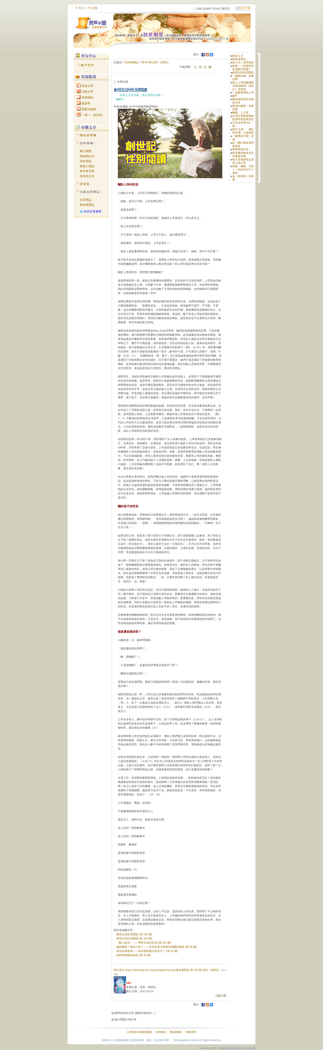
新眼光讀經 (86, 109)
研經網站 (85, 97)
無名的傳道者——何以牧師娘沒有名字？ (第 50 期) (147, 951)
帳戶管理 (87, 65)
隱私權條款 (176, 1032)
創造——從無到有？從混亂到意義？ (244, 67)
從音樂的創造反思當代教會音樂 (244, 154)
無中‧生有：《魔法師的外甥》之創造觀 (244, 131)
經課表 (83, 103)
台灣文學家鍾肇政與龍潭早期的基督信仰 (244, 117)
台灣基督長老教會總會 (139, 1032)
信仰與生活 (87, 176)
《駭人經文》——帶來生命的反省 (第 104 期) (143, 942)
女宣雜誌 (86, 199)
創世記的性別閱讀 (243, 72)
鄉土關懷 (86, 151)
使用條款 (161, 1032)
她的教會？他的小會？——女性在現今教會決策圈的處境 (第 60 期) (156, 946)
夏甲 (235, 95)
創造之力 (237, 55)
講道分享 (85, 85)
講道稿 (85, 184)
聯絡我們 (191, 1032)
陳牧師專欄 (88, 135)
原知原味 (86, 161)
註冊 (95, 8)
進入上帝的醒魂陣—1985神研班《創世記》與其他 (244, 86)
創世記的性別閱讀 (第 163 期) (134, 934)
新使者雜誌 (87, 204)
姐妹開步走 (87, 156)
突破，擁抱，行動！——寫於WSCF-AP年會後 (245, 169)
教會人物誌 (87, 166)
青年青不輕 (87, 171)
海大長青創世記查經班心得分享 (244, 161)
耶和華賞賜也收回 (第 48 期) (133, 955)
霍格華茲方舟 (240, 149)
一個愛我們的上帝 (243, 92)
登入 (82, 8)
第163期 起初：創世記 (155, 62)
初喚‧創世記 (239, 59)
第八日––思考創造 (243, 62)
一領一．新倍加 (89, 115)
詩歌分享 (85, 91)
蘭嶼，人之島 (240, 112)
